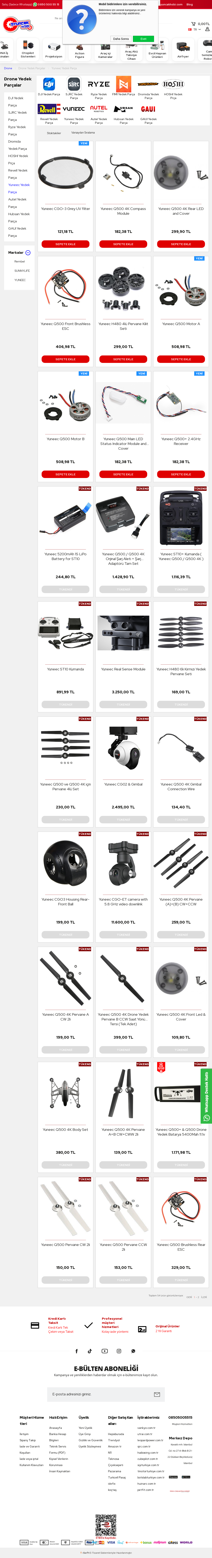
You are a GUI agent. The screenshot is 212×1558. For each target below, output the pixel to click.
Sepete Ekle (65, 244)
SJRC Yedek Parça (17, 116)
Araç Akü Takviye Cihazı (131, 49)
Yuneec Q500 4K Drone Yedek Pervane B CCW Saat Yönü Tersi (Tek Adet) (123, 1019)
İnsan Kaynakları (59, 1471)
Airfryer (183, 49)
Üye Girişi (85, 1434)
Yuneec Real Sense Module (123, 669)
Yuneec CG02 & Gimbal (123, 784)
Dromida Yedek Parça (17, 145)
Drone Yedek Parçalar (17, 82)
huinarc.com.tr (146, 1483)
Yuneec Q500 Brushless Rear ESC (181, 1247)
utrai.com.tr (144, 1434)
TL (200, 23)
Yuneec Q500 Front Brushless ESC (65, 326)
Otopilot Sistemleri (27, 49)
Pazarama (114, 1471)
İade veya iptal (29, 1459)
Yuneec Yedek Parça (19, 188)
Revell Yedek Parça (18, 174)
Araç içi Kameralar (105, 49)
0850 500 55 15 (46, 4)
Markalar (19, 252)
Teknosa (113, 1459)
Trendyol (114, 1440)
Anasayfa (55, 1428)
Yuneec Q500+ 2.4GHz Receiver (181, 441)
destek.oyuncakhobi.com (165, 4)
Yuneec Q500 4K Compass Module (123, 211)
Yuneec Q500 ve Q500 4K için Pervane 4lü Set (65, 786)
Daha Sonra (121, 39)
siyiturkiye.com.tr (148, 1465)
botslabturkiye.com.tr (150, 1477)
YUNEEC (17, 280)
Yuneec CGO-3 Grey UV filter (65, 208)
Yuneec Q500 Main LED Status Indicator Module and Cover (123, 443)
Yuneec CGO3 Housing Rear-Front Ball (65, 901)
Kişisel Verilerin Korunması (58, 1462)
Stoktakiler (51, 133)
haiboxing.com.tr (147, 1452)
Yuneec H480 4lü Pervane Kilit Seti (123, 326)
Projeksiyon (53, 49)
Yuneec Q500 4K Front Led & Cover (181, 1017)
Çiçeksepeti (115, 1465)
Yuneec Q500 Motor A (181, 323)
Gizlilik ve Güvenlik (91, 1440)
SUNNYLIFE (19, 271)
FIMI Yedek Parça (123, 86)
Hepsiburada (116, 1434)
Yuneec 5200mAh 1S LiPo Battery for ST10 (66, 556)
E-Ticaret (95, 1552)
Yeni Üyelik (85, 1428)
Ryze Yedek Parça (17, 130)
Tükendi (65, 589)
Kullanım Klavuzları (31, 1465)
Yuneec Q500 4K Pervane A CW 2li (65, 1017)
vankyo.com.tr (146, 1428)
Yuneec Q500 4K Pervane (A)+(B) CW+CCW (181, 901)
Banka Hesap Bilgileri (57, 1437)
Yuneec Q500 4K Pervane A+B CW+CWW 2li (123, 1132)
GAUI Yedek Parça (17, 232)
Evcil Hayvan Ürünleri (157, 49)
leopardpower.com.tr (150, 1440)
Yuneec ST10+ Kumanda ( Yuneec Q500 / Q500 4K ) (181, 556)
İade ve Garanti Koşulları (30, 1449)
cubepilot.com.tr (147, 1459)
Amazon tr (115, 1446)
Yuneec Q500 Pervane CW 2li (65, 1244)
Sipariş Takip (28, 1440)
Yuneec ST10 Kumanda (65, 669)
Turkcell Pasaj (117, 1477)
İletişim (24, 1434)
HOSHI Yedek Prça (18, 159)
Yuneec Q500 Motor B (65, 438)
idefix (112, 1483)
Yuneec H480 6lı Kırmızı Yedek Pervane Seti (181, 671)
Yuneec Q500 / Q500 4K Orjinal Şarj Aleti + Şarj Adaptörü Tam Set (123, 559)
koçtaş (112, 1490)
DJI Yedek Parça (15, 101)
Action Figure (79, 49)
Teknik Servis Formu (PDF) (57, 1449)
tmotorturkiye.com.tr (150, 1471)
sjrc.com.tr (144, 1446)
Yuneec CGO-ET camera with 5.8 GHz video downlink (123, 901)
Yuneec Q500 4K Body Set (65, 1129)
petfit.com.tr (145, 1490)
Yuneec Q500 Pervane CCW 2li (123, 1247)
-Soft (85, 1552)
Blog (190, 4)
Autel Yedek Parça (17, 203)
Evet (143, 39)
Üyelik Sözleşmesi (90, 1446)
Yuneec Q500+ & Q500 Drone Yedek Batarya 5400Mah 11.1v (181, 1132)
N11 (110, 1452)
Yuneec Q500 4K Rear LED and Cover (181, 211)
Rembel (16, 261)
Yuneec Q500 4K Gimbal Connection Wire (181, 786)
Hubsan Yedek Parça (19, 217)
